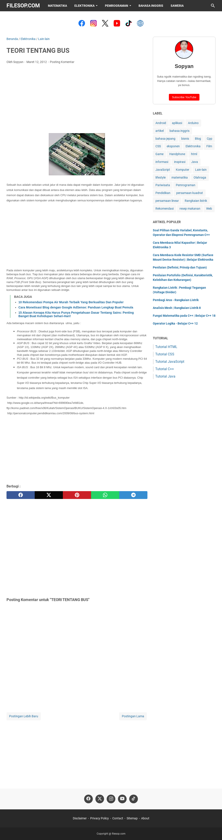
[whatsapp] (105, 495)
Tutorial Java (165, 376)
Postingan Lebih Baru (23, 716)
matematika (179, 177)
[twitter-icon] (99, 799)
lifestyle (160, 177)
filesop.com (23, 5)
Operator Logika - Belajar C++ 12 (175, 323)
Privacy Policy (99, 818)
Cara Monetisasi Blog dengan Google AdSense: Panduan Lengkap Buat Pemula (75, 307)
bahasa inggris (179, 131)
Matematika (57, 5)
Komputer (182, 169)
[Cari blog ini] (212, 5)
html (194, 154)
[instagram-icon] (111, 799)
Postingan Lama (133, 716)
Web (209, 208)
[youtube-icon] (122, 799)
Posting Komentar (62, 62)
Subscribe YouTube (184, 97)
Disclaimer (80, 818)
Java (194, 162)
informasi (161, 162)
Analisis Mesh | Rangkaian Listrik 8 (177, 308)
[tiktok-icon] (133, 799)
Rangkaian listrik (196, 200)
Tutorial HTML (166, 347)
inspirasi (179, 162)
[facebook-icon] (88, 799)
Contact (117, 818)
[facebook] (21, 495)
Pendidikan (162, 193)
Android (160, 123)
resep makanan (190, 208)
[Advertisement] (77, 100)
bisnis (185, 138)
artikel (159, 131)
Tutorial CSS (164, 354)
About (145, 818)
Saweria (177, 5)
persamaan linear (167, 200)
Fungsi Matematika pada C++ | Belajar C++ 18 (184, 315)
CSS (158, 146)
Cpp (209, 138)
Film (209, 146)
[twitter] (49, 495)
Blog (198, 138)
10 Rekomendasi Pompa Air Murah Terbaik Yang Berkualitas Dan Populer (71, 302)
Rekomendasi (164, 208)
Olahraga (200, 177)
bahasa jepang (165, 138)
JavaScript (162, 169)
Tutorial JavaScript (169, 362)
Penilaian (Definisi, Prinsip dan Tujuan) (180, 267)
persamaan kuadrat (189, 193)
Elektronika (84, 5)
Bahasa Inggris (151, 5)
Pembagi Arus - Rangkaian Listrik (176, 300)
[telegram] (133, 495)
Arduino (193, 123)
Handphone (177, 154)
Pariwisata (162, 185)
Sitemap (132, 818)
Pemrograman (116, 5)
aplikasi (177, 123)
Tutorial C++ (164, 369)
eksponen (173, 146)
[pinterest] (77, 495)
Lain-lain (201, 169)
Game (159, 154)
